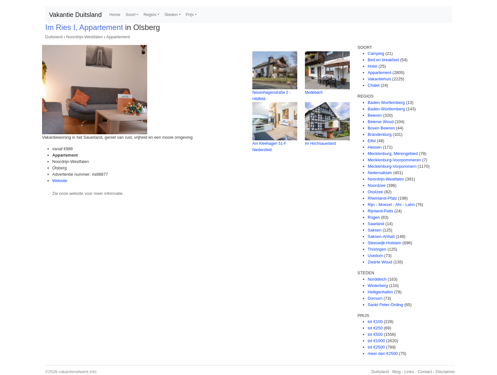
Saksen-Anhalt (381, 236)
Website (59, 180)
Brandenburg (380, 134)
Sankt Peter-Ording (385, 304)
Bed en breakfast (383, 59)
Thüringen (377, 249)
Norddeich (377, 279)
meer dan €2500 (383, 353)
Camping (376, 53)
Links (409, 371)
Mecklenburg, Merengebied (393, 153)
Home (114, 14)
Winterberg (378, 285)
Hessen (375, 147)
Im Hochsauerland (320, 143)
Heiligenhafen (380, 292)
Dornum (375, 298)
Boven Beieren (381, 128)
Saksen (374, 230)
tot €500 (375, 334)
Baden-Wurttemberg (386, 102)
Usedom (375, 255)
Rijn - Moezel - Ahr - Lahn (391, 204)
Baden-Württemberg (386, 109)
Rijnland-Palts (380, 211)
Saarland (376, 223)
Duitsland (53, 36)
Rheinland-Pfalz (382, 198)
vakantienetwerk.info (78, 371)
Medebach (314, 92)
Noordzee (376, 185)
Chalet (374, 85)
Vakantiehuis (379, 79)
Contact (425, 371)
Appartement (118, 36)
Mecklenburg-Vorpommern (392, 166)
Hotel (372, 66)
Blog (396, 371)
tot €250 (375, 328)
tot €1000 (376, 340)
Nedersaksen (380, 172)
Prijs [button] (190, 14)
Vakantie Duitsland (75, 14)
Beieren (375, 115)
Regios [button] (149, 14)
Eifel (372, 140)
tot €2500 (376, 347)
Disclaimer (445, 371)
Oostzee (375, 191)
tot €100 (375, 321)
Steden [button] (170, 14)
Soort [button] (130, 14)
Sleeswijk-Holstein (384, 242)
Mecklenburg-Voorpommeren (394, 160)
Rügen (374, 217)
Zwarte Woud (380, 262)
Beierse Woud (380, 121)
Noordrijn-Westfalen (84, 36)
